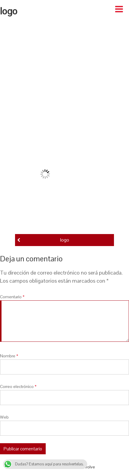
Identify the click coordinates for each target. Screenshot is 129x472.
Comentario (12, 296)
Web (4, 417)
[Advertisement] (63, 76)
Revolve (87, 467)
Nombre (9, 356)
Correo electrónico (18, 386)
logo (64, 240)
